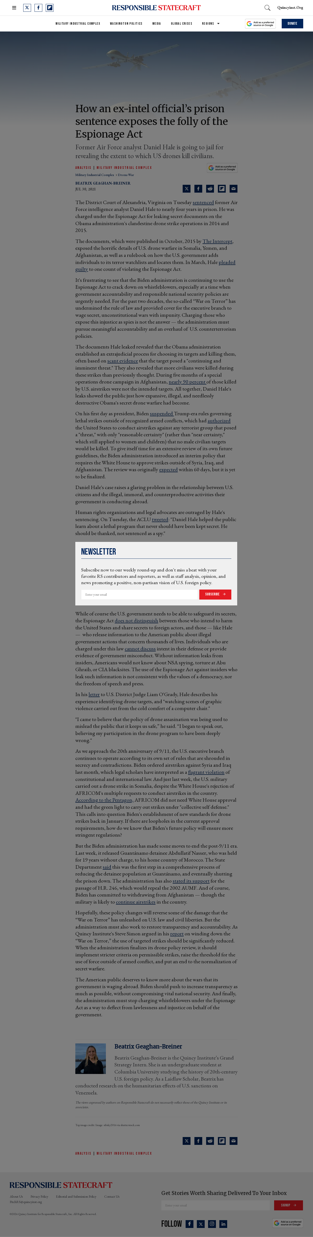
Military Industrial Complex (78, 24)
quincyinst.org (290, 7)
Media (156, 24)
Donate (292, 23)
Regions (208, 24)
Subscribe (212, 594)
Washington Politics (126, 24)
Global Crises (181, 24)
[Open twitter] (27, 8)
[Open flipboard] (50, 8)
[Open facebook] (38, 8)
